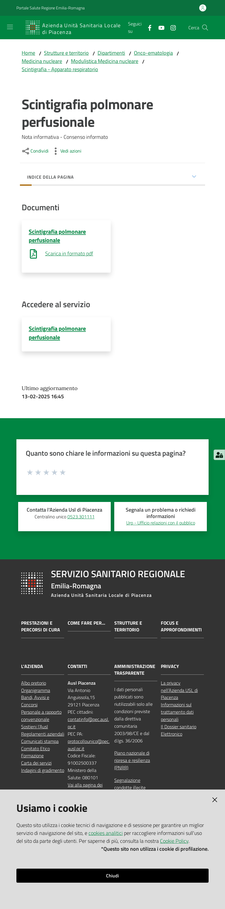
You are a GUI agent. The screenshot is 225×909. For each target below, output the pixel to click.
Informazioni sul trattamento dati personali (177, 712)
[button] (205, 27)
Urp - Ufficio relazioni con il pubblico (160, 523)
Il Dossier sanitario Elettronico (178, 731)
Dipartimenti (111, 53)
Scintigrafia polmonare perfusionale (57, 236)
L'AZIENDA (32, 666)
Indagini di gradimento (42, 770)
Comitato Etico (35, 748)
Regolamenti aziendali (42, 734)
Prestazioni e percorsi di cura (40, 627)
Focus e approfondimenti (181, 627)
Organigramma (35, 690)
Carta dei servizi (36, 763)
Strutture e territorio (66, 53)
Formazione (32, 756)
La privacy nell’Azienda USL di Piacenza (179, 690)
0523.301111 (81, 516)
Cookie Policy (174, 841)
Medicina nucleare (42, 61)
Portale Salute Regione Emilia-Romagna (50, 8)
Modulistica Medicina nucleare (104, 61)
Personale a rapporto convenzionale (41, 716)
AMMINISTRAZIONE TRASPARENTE (134, 670)
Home (28, 53)
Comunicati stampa (40, 741)
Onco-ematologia (153, 53)
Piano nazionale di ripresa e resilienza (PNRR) (132, 761)
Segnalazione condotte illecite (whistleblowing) (130, 788)
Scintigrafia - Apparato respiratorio (60, 69)
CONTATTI (77, 666)
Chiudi (112, 875)
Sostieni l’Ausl (34, 727)
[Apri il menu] (9, 26)
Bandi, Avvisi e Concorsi (35, 701)
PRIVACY (170, 666)
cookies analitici (105, 833)
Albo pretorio (33, 683)
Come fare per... (86, 623)
